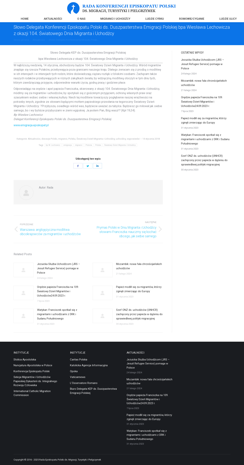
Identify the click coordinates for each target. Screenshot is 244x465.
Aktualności (34, 138)
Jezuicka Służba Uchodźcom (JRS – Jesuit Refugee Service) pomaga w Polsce (58, 268)
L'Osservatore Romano (83, 383)
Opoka (74, 371)
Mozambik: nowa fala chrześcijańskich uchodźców (139, 266)
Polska (71, 138)
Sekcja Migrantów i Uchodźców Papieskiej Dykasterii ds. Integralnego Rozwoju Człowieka (35, 381)
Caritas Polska (78, 359)
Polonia (89, 145)
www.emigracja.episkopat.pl (31, 125)
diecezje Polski (49, 138)
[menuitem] (24, 19)
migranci (62, 138)
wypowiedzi (133, 138)
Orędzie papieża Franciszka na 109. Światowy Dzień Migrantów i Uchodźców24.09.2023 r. (58, 291)
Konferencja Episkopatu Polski (32, 371)
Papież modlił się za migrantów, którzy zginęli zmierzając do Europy (139, 289)
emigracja (67, 145)
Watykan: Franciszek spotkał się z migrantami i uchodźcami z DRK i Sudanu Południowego (57, 314)
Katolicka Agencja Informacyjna (89, 365)
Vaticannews (77, 377)
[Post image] (23, 270)
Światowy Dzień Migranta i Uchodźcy (96, 138)
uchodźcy (121, 138)
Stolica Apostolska (25, 359)
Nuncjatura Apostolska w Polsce (33, 365)
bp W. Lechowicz (53, 145)
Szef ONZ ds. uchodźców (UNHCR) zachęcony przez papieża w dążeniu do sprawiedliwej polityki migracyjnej (139, 314)
